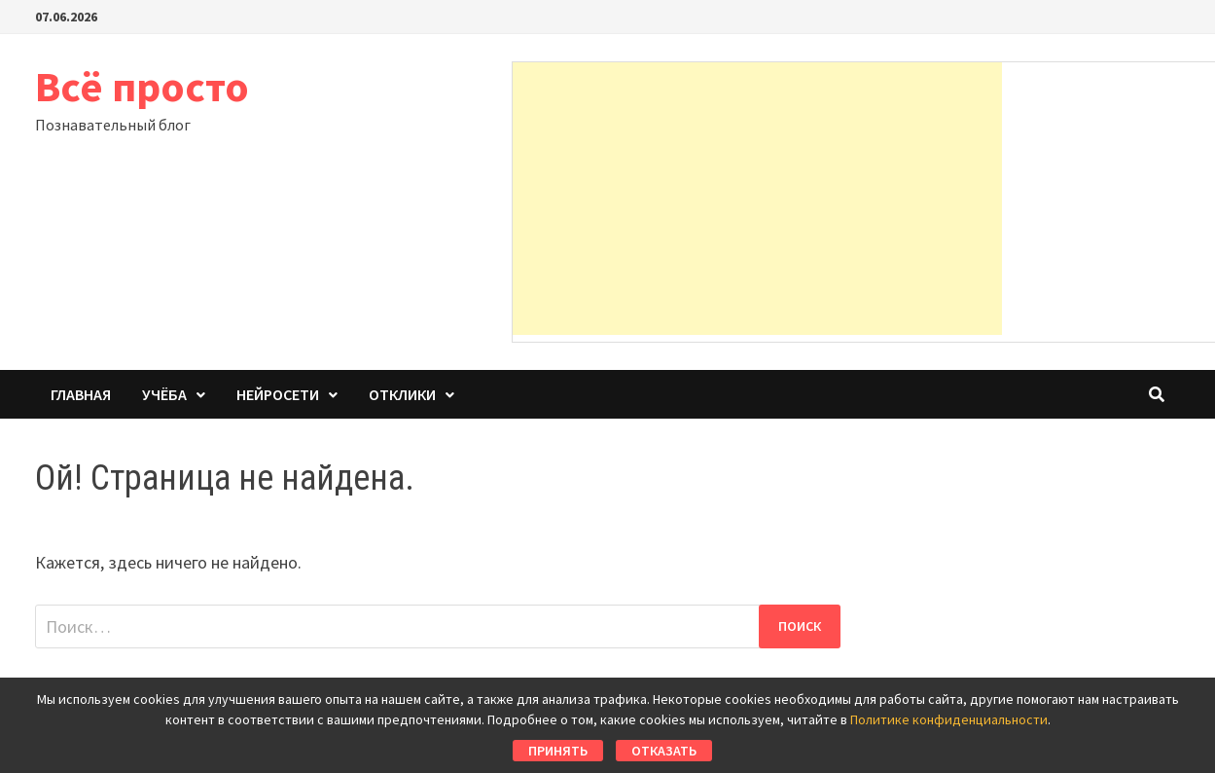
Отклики (402, 394)
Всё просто (142, 86)
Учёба (164, 394)
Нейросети (277, 394)
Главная (81, 394)
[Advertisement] (757, 198)
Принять (558, 750)
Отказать (664, 750)
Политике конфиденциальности (949, 719)
